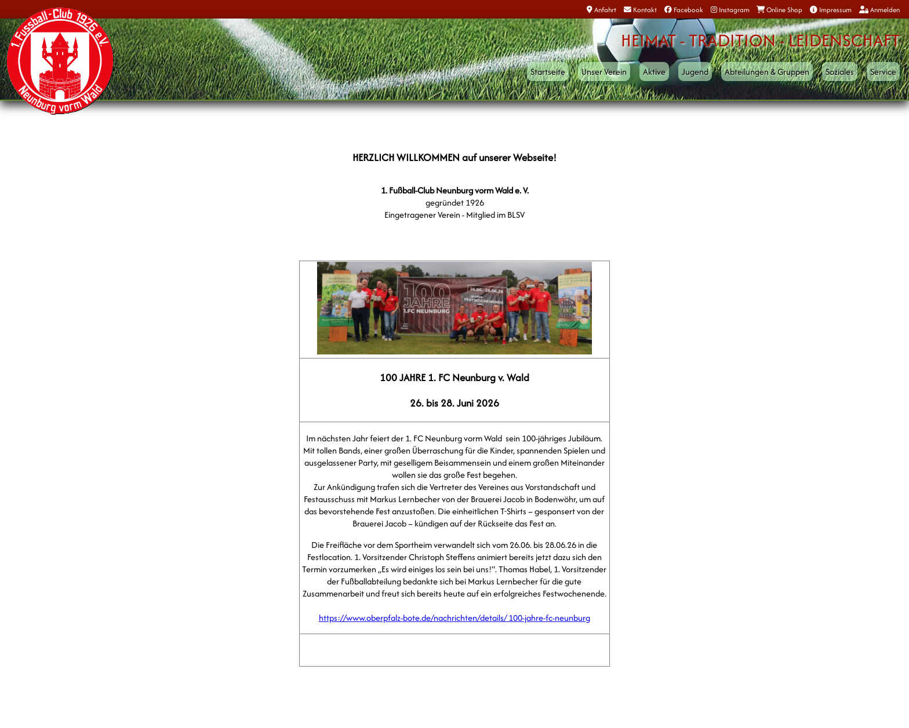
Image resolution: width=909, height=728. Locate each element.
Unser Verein (604, 71)
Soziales (840, 71)
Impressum (831, 9)
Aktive (654, 71)
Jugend (695, 71)
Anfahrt (601, 9)
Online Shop (779, 9)
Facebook (683, 9)
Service (883, 71)
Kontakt (640, 9)
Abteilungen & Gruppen (767, 71)
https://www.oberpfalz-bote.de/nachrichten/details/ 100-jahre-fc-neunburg (454, 618)
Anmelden (879, 9)
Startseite (547, 71)
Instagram (730, 9)
